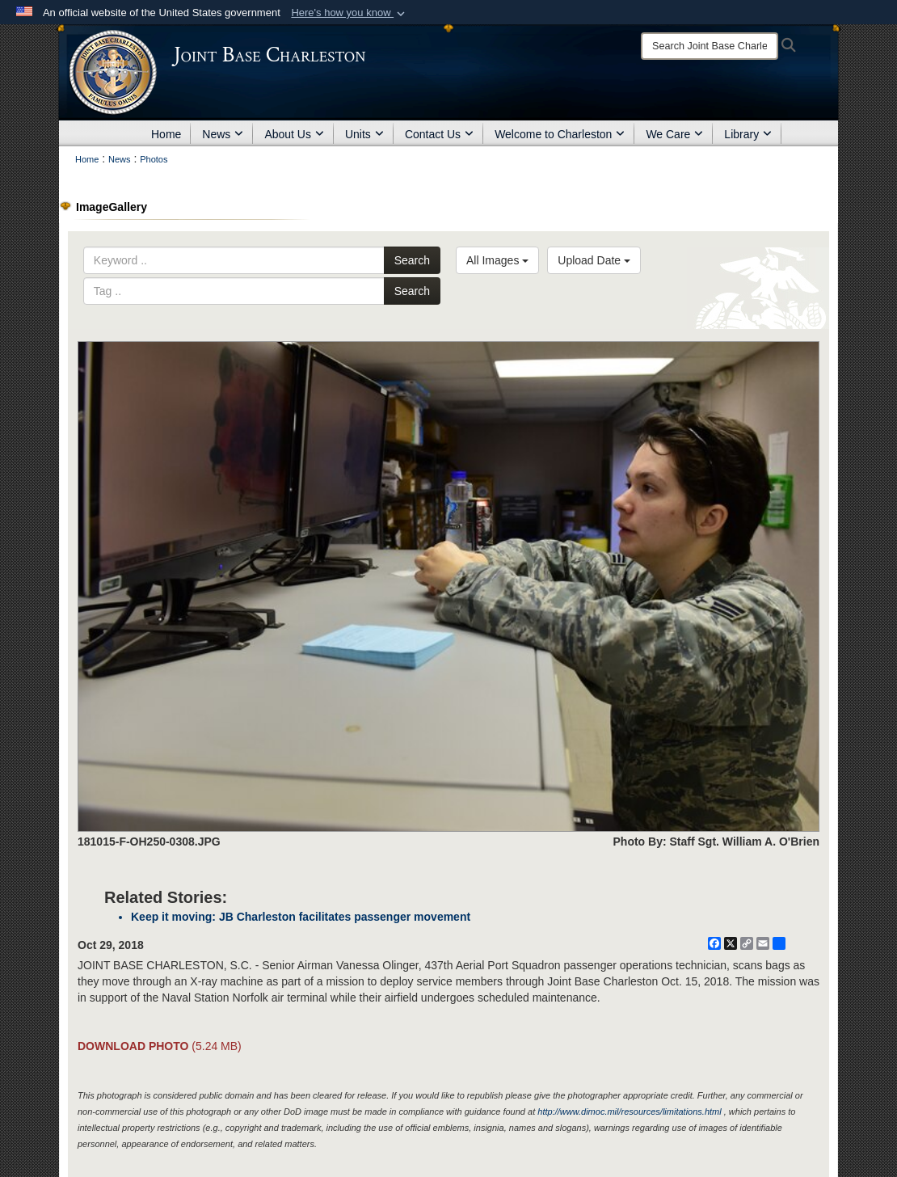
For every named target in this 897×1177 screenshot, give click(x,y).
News (222, 134)
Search (412, 260)
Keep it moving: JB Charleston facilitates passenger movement (300, 916)
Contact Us (439, 134)
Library (748, 134)
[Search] (709, 46)
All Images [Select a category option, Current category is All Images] (497, 260)
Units (364, 134)
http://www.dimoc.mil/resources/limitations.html (629, 1111)
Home (166, 134)
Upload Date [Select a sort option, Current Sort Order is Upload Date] (594, 260)
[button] (349, 13)
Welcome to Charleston (560, 134)
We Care (674, 134)
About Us (294, 134)
